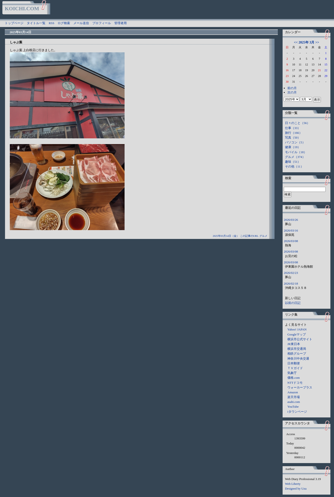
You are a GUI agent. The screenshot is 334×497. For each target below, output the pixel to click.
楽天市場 (293, 397)
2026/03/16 (291, 230)
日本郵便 (293, 363)
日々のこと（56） (297, 123)
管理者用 (120, 23)
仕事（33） (293, 128)
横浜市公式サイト (299, 339)
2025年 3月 (307, 42)
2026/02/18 (291, 283)
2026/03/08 (291, 241)
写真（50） (293, 137)
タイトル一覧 (36, 23)
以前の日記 (293, 303)
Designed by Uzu (296, 488)
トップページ (14, 23)
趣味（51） (293, 161)
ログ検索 (64, 23)
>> (317, 42)
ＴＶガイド (295, 368)
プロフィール (101, 23)
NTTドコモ (295, 382)
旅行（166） (293, 133)
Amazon (292, 392)
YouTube (293, 406)
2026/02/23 (291, 273)
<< (296, 42)
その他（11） (294, 166)
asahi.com (293, 402)
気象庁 (292, 373)
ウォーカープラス (299, 387)
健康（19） (293, 147)
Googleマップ (296, 334)
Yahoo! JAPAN (297, 329)
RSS (51, 23)
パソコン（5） (295, 142)
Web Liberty (293, 484)
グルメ (263, 235)
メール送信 (81, 23)
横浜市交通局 (296, 349)
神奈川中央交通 (298, 358)
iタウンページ (297, 411)
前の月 (292, 88)
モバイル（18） (296, 152)
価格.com (293, 377)
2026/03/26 (291, 219)
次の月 (292, 92)
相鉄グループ (296, 353)
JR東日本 (293, 344)
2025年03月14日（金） (226, 235)
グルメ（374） (295, 157)
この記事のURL (249, 235)
